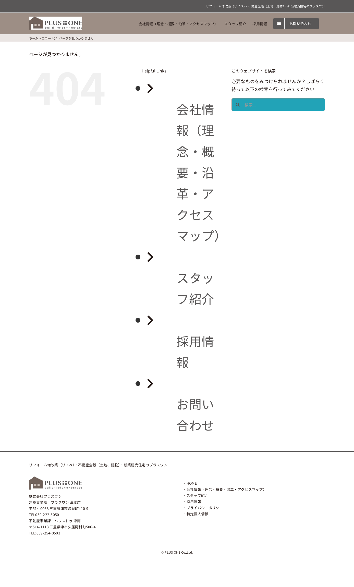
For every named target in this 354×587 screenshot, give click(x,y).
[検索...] (278, 104)
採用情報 (194, 501)
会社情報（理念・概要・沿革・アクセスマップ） (201, 172)
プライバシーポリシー (205, 507)
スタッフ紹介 (198, 495)
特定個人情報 (198, 513)
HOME (192, 483)
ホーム (34, 38)
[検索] (237, 104)
